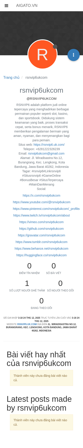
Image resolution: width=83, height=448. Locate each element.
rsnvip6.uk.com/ (27, 324)
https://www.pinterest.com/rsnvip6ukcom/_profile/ (46, 209)
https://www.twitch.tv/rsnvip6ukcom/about (41, 215)
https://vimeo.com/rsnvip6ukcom (41, 222)
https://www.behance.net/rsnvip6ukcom (41, 248)
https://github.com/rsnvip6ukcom (41, 228)
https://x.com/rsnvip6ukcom (41, 195)
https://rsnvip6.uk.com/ (49, 144)
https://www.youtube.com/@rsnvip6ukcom (41, 202)
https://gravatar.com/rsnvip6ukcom (41, 235)
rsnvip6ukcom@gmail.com (46, 153)
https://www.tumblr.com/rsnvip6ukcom (41, 242)
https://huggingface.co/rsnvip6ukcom (41, 255)
